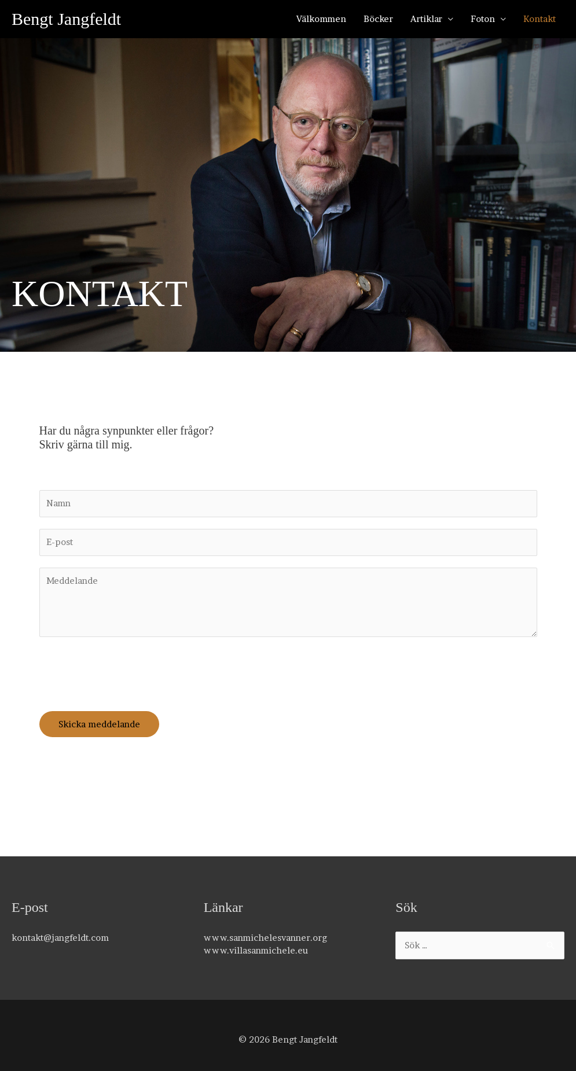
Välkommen (321, 18)
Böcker (378, 18)
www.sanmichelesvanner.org (265, 937)
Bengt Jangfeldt (66, 18)
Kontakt (539, 18)
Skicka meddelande (99, 724)
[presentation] (127, 671)
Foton (483, 18)
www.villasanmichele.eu (256, 950)
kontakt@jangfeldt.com (60, 937)
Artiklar (426, 18)
